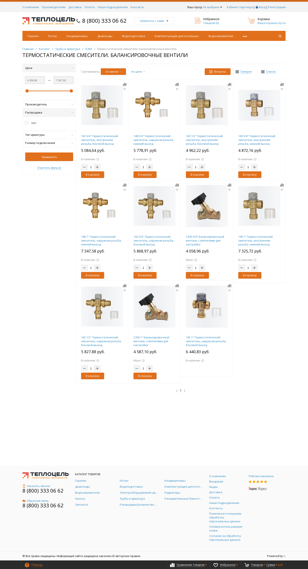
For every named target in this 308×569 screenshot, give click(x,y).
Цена (49, 68)
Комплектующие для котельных (177, 36)
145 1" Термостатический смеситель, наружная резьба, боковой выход (206, 341)
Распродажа (49, 112)
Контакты (137, 7)
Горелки (32, 36)
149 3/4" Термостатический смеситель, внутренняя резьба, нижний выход (256, 140)
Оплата (89, 7)
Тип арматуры (49, 135)
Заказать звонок (36, 486)
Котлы (52, 36)
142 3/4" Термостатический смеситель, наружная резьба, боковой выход (153, 240)
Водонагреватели (221, 36)
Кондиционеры (77, 36)
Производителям (53, 7)
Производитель (49, 104)
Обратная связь (35, 501)
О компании (30, 7)
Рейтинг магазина (261, 476)
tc (284, 556)
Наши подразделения (113, 7)
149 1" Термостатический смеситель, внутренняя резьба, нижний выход (255, 240)
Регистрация (277, 7)
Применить (49, 157)
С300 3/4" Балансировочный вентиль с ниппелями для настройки (205, 240)
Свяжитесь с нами (154, 21)
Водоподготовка (133, 36)
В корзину (92, 174)
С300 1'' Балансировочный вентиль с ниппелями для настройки (151, 341)
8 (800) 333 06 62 (104, 20)
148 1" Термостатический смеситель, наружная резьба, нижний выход (101, 240)
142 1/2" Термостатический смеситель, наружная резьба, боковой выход (101, 341)
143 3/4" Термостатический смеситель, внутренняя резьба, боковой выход (99, 140)
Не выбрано (212, 7)
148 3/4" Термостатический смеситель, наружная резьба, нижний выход (153, 140)
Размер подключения (49, 143)
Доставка (74, 7)
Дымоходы (105, 36)
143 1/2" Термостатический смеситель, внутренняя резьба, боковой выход (204, 140)
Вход (262, 7)
